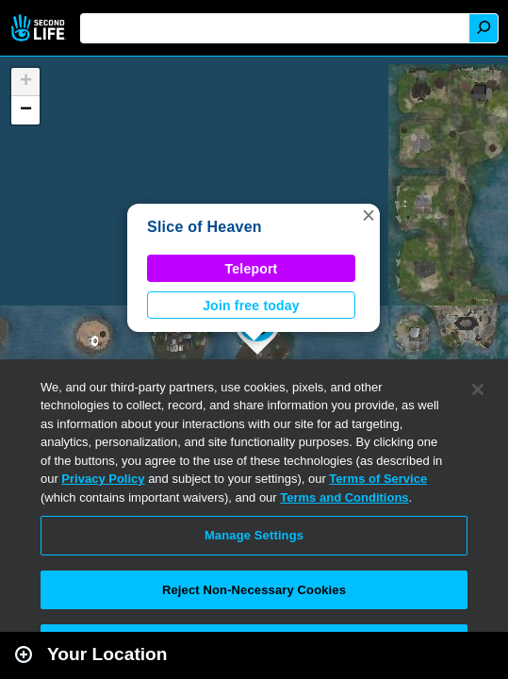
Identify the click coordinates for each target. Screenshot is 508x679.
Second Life (40, 27)
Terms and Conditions (344, 497)
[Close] (478, 389)
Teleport (251, 268)
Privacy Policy (102, 479)
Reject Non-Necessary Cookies (254, 590)
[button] (368, 215)
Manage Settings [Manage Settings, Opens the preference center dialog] (254, 535)
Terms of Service (378, 479)
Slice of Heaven (204, 227)
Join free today (251, 305)
